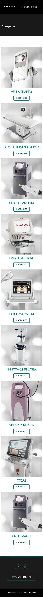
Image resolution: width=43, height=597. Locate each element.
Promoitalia (15, 593)
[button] (21, 98)
